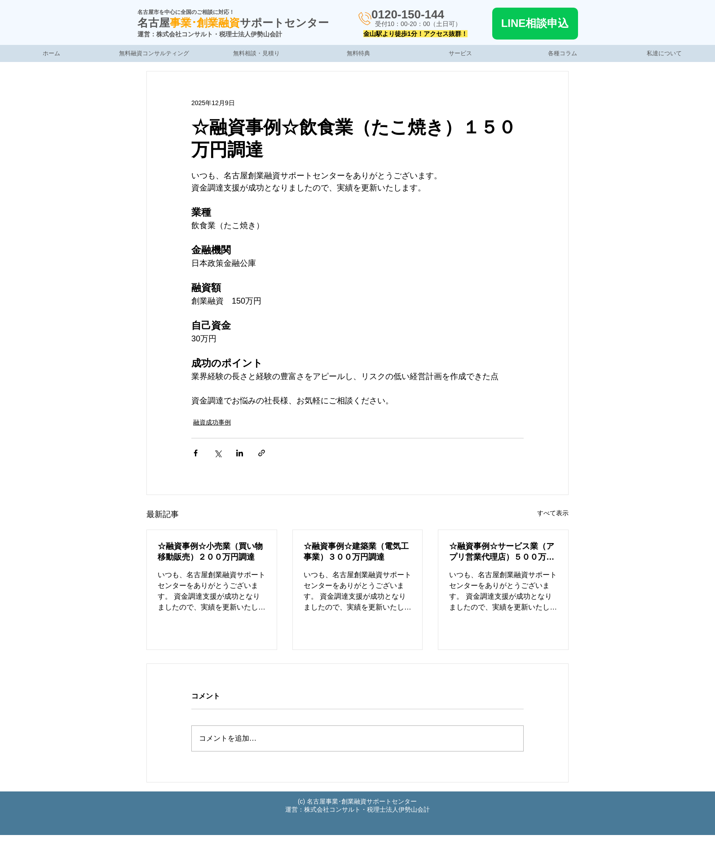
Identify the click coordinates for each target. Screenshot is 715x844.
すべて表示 (553, 513)
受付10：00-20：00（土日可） (418, 23)
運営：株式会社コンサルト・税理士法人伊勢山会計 (209, 34)
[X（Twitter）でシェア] (217, 453)
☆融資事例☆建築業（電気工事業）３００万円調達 (356, 551)
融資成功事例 (212, 422)
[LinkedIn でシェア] (239, 453)
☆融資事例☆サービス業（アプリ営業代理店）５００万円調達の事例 (501, 552)
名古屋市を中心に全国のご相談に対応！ (185, 12)
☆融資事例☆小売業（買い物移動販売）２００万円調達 (210, 551)
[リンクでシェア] (261, 453)
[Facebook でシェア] (195, 453)
